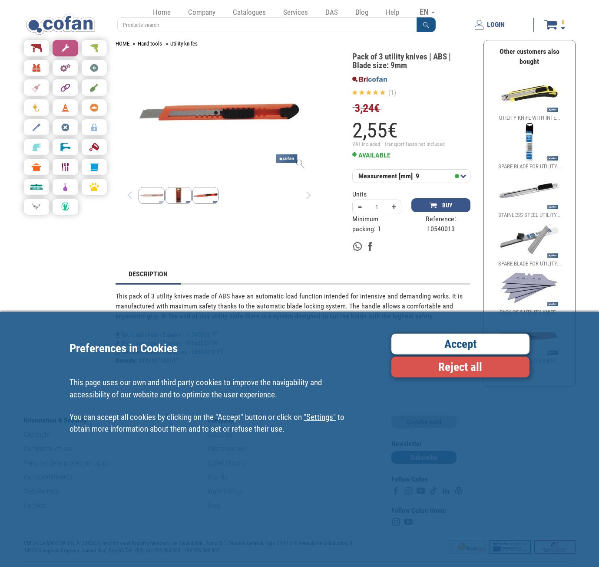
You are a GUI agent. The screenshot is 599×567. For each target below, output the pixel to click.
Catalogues (249, 12)
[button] (426, 24)
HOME (122, 43)
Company (201, 12)
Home (162, 12)
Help (392, 12)
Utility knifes (184, 43)
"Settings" (320, 417)
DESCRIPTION (148, 274)
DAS (331, 12)
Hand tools (150, 43)
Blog (361, 12)
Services (295, 12)
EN (427, 11)
